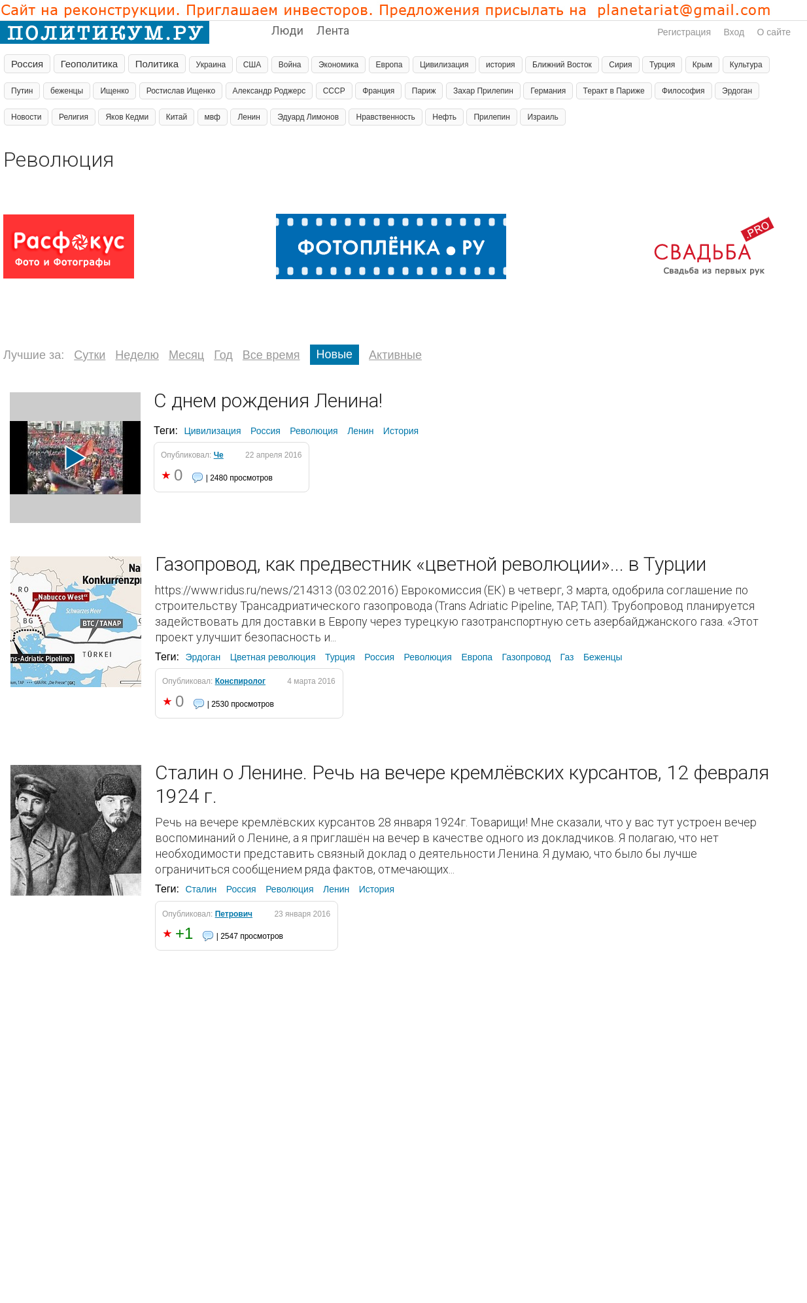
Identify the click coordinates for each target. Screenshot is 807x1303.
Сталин (200, 889)
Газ (567, 657)
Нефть (444, 117)
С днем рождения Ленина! (268, 400)
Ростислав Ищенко (180, 90)
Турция (662, 64)
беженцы (66, 90)
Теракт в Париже (614, 90)
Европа (389, 64)
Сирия (620, 64)
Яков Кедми (126, 117)
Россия (27, 63)
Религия (73, 117)
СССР (334, 90)
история (500, 64)
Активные (395, 355)
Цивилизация (444, 64)
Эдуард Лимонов (308, 117)
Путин (22, 90)
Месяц (186, 355)
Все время (271, 355)
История (401, 431)
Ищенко (114, 90)
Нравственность (385, 117)
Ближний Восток (562, 64)
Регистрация (684, 32)
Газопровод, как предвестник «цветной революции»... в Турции (430, 563)
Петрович (233, 914)
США (252, 64)
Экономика (338, 64)
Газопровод (526, 657)
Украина (211, 64)
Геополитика (89, 63)
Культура (746, 64)
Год (223, 355)
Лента (333, 30)
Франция (378, 90)
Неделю (137, 355)
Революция (313, 431)
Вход (733, 32)
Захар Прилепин (483, 90)
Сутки (89, 355)
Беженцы (603, 657)
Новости (26, 117)
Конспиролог (240, 681)
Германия (548, 90)
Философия (683, 90)
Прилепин (491, 117)
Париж (424, 90)
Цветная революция (273, 657)
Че (219, 455)
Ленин (248, 117)
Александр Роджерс (269, 90)
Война (290, 64)
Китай (176, 117)
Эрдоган (737, 90)
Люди (287, 30)
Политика (157, 63)
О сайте (774, 32)
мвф (212, 117)
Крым (703, 64)
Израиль (542, 117)
